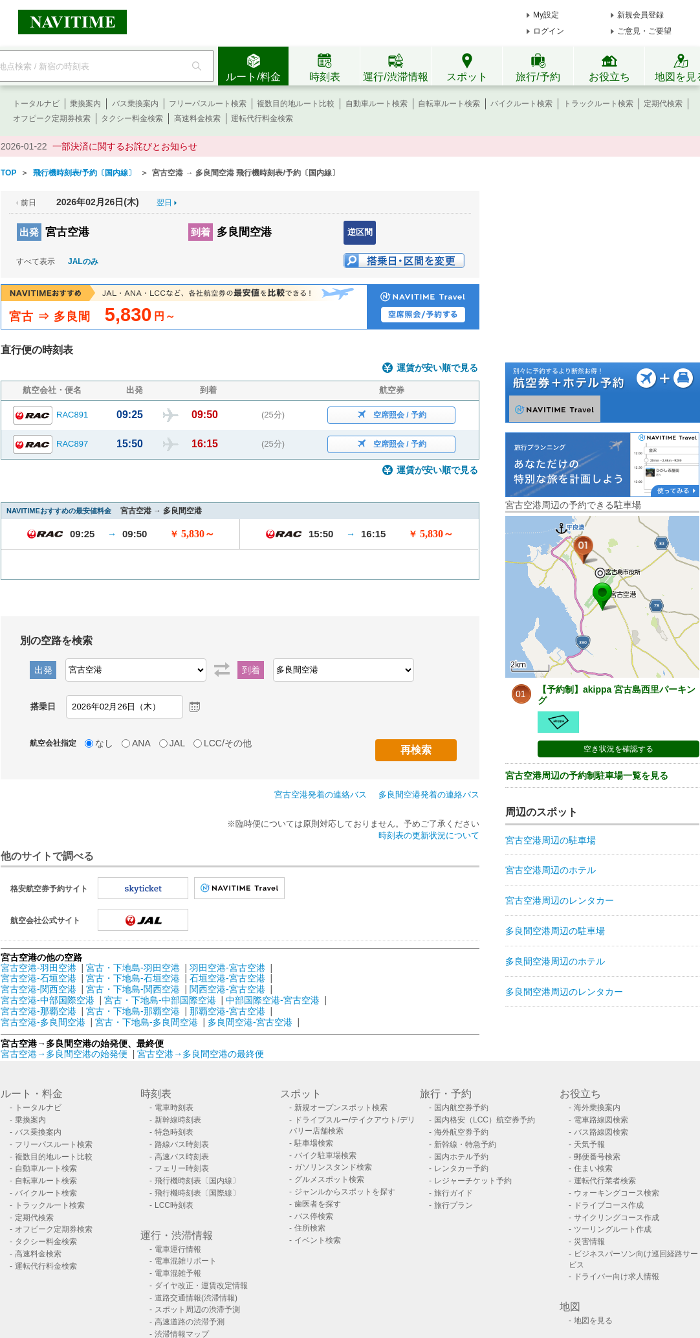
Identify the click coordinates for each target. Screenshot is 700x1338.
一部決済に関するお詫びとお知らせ (124, 146)
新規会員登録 (640, 14)
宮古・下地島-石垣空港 (133, 978)
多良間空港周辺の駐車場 (555, 931)
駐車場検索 (313, 1143)
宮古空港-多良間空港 (43, 1022)
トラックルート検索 (598, 103)
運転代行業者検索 (605, 1180)
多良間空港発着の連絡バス (428, 794)
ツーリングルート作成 (612, 1229)
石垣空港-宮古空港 (227, 978)
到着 (200, 232)
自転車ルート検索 (449, 103)
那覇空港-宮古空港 (227, 1011)
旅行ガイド (453, 1193)
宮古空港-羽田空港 (38, 968)
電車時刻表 (174, 1107)
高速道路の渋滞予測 (189, 1321)
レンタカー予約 (461, 1168)
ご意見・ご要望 (644, 31)
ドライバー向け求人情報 (616, 1276)
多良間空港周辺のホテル (555, 961)
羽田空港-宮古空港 (227, 968)
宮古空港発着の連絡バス (320, 794)
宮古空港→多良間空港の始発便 (65, 1054)
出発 (29, 232)
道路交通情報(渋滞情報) (196, 1297)
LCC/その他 (228, 743)
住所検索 (309, 1227)
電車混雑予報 (178, 1273)
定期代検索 (663, 103)
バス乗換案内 (135, 103)
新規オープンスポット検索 (341, 1107)
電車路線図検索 (601, 1119)
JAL (177, 743)
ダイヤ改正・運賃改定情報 (201, 1285)
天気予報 (589, 1144)
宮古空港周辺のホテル (550, 870)
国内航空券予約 (461, 1107)
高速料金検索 (197, 118)
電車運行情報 (178, 1249)
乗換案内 (85, 103)
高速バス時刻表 (182, 1156)
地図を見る (593, 1320)
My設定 (546, 14)
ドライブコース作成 (609, 1205)
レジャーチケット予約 (473, 1180)
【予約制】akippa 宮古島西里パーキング (616, 695)
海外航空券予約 (461, 1132)
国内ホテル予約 (461, 1156)
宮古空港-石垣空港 (38, 978)
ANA (141, 743)
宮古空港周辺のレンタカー (559, 900)
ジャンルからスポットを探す (344, 1191)
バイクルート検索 (521, 103)
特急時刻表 (174, 1132)
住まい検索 (593, 1168)
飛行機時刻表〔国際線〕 (197, 1193)
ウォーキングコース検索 (616, 1193)
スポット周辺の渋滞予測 (197, 1309)
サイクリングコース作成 (616, 1217)
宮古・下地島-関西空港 (133, 989)
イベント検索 (317, 1240)
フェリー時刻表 (182, 1168)
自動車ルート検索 (376, 103)
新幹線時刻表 (178, 1119)
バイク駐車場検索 (325, 1155)
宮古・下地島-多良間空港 (146, 1022)
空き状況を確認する (618, 748)
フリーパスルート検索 (207, 103)
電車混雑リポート (186, 1261)
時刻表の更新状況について (428, 835)
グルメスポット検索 (329, 1179)
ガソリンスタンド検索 (333, 1167)
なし (104, 743)
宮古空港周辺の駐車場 (550, 840)
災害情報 (589, 1241)
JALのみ (83, 261)
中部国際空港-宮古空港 (273, 1000)
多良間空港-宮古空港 (250, 1022)
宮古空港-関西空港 (38, 989)
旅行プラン (453, 1205)
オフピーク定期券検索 (52, 118)
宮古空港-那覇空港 (38, 1011)
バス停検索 (313, 1216)
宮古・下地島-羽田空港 (133, 968)
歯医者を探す (317, 1204)
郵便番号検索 (597, 1156)
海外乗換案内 (597, 1107)
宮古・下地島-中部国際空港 (160, 1000)
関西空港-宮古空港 (227, 989)
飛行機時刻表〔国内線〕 (197, 1180)
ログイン (548, 31)
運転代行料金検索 (262, 118)
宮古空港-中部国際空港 (47, 1000)
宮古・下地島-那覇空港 (133, 1011)
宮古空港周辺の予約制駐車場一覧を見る (586, 775)
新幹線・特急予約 (465, 1144)
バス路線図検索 (601, 1132)
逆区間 (360, 232)
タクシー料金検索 (132, 118)
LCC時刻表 (174, 1205)
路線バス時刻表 (182, 1144)
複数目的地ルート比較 (295, 103)
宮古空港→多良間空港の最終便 (200, 1054)
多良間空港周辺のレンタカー (564, 992)
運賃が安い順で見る (437, 368)
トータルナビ (36, 103)
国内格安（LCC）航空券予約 (484, 1119)
